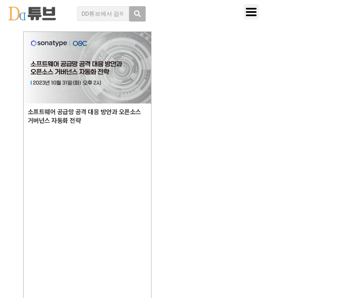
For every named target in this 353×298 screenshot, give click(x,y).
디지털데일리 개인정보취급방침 (291, 189)
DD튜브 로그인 (40, 273)
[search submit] (137, 14)
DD (47, 203)
